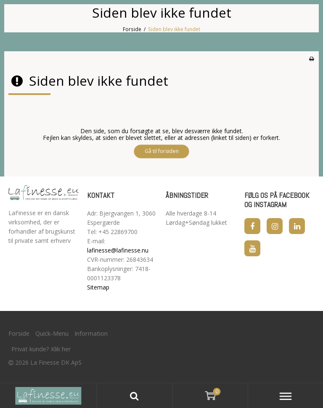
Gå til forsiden (162, 151)
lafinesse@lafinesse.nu (117, 250)
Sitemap (98, 287)
